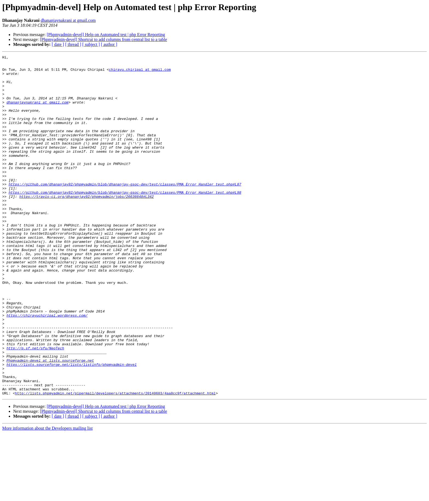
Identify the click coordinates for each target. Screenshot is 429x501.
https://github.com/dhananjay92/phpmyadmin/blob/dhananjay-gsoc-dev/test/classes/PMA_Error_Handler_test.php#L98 (124, 220)
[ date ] (58, 44)
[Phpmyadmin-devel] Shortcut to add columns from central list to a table (103, 39)
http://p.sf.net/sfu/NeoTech (35, 407)
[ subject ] (91, 44)
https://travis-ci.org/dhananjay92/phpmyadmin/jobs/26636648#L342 (86, 225)
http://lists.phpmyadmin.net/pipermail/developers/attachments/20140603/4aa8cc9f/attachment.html (115, 461)
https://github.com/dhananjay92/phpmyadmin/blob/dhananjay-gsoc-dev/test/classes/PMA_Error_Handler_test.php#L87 (124, 210)
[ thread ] (73, 44)
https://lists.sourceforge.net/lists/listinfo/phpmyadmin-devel (72, 426)
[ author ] (109, 44)
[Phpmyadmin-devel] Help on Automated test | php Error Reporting (106, 34)
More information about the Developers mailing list (47, 496)
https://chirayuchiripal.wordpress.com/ (47, 367)
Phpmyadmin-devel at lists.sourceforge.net (50, 421)
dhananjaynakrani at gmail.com (67, 20)
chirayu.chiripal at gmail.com (140, 72)
